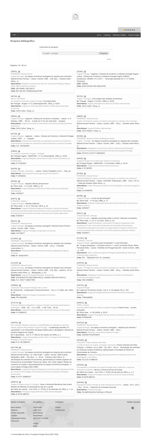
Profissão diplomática (59, 213)
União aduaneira (62, 369)
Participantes (60, 410)
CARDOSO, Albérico (19, 201)
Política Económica (111, 166)
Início (99, 35)
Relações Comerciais (37, 158)
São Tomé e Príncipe (48, 337)
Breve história (16, 407)
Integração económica (96, 148)
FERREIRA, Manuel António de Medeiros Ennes (96, 138)
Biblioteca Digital (119, 35)
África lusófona (93, 253)
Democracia (23, 213)
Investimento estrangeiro (61, 211)
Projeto (58, 407)
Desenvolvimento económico (53, 143)
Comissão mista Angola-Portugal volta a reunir (29, 288)
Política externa (51, 188)
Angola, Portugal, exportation (22, 171)
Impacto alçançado (18, 413)
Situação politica (27, 211)
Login (14, 34)
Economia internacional (108, 151)
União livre (131, 355)
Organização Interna (18, 418)
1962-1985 (15, 86)
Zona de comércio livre (115, 275)
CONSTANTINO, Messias (87, 216)
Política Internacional (122, 104)
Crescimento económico (47, 123)
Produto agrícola (38, 173)
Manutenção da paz (43, 211)
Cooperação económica (51, 141)
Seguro (123, 228)
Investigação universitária (87, 357)
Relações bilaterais (36, 188)
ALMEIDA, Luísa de (84, 240)
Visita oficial (49, 392)
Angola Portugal (17, 119)
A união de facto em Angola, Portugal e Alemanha (96, 345)
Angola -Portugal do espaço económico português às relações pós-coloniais (106, 121)
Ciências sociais (109, 315)
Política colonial (35, 251)
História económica (28, 86)
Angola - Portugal (83, 99)
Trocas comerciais (93, 225)
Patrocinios (15, 421)
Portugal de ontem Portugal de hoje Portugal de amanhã (99, 385)
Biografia (58, 392)
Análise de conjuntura (32, 143)
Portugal (59, 84)
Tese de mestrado (47, 84)
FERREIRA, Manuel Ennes (21, 74)
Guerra (117, 375)
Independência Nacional (125, 253)
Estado (90, 390)
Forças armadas (127, 375)
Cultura (80, 255)
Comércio (66, 141)
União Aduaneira (94, 186)
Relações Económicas (103, 104)
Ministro (40, 392)
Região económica (33, 372)
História (25, 251)
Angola (66, 84)
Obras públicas (114, 230)
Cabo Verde (37, 407)
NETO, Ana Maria (18, 99)
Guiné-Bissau (63, 337)
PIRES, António (83, 305)
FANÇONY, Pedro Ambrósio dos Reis (91, 342)
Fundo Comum (53, 158)
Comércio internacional (115, 148)
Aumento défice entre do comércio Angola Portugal (97, 308)
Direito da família (118, 355)
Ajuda (109, 59)
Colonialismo (108, 375)
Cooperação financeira (103, 203)
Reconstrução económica (40, 213)
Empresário (106, 225)
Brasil (35, 426)
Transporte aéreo (25, 340)
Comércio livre (107, 186)
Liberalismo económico (126, 315)
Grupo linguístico (90, 255)
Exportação (26, 173)
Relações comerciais (123, 186)
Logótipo (14, 416)
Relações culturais (52, 208)
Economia (33, 123)
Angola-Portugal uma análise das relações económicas (98, 161)
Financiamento (17, 143)
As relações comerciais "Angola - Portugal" (28, 154)
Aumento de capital (105, 228)
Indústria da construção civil (95, 230)
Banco (116, 228)
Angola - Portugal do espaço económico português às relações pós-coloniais (107, 268)
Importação (116, 225)
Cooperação (36, 141)
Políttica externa (83, 206)
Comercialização (35, 106)
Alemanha (107, 355)
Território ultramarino (45, 310)
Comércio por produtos (51, 372)
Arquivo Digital (134, 35)
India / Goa (37, 410)
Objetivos (14, 410)
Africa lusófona (52, 173)
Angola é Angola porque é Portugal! (25, 384)
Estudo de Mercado (51, 106)
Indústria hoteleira (128, 230)
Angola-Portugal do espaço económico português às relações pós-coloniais (106, 178)
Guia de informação (62, 310)
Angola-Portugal (17, 76)
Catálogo (107, 35)
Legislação (56, 251)
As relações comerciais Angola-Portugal (26, 101)
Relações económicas (30, 84)
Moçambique (34, 337)
